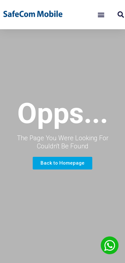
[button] (101, 14)
